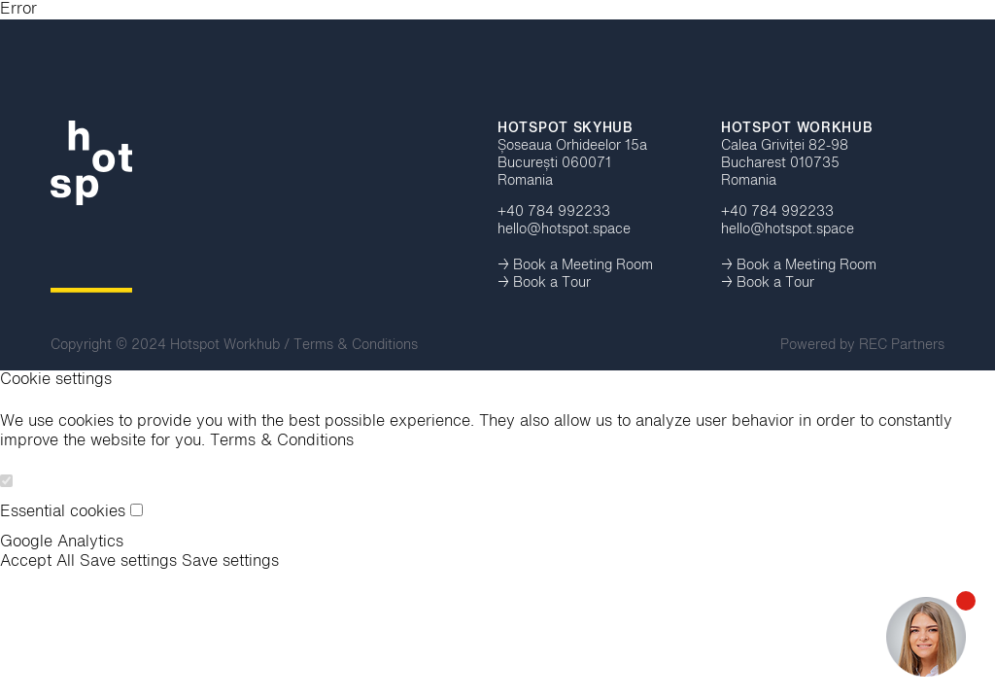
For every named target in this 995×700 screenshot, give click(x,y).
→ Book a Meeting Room (575, 265)
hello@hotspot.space (564, 229)
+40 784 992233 (554, 212)
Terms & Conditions (355, 345)
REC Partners (901, 345)
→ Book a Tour (544, 283)
